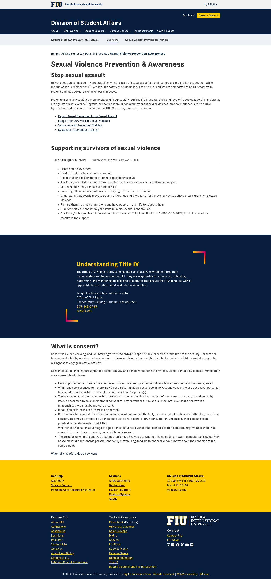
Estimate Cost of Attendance (69, 562)
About (113, 498)
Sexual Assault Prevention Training (80, 125)
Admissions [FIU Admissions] (58, 526)
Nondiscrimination (120, 558)
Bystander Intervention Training (78, 129)
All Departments (71, 53)
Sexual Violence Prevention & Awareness (77, 40)
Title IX (113, 562)
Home (55, 53)
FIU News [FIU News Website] (173, 540)
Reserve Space (118, 553)
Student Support (120, 489)
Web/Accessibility (187, 574)
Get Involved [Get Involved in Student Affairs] (117, 485)
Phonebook (116, 522)
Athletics (56, 549)
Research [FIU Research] (57, 540)
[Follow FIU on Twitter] (183, 544)
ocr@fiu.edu (84, 311)
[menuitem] (55, 31)
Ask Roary (188, 15)
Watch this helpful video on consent (74, 453)
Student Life (59, 544)
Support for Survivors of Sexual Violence (84, 121)
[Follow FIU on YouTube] (187, 544)
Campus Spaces (119, 494)
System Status (118, 549)
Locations (57, 535)
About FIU (57, 522)
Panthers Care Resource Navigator (73, 489)
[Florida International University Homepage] (93, 4)
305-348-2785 (87, 306)
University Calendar (121, 526)
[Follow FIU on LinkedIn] (173, 544)
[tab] (70, 160)
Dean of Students (96, 53)
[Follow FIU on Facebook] (178, 544)
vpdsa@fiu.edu (176, 489)
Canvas (114, 540)
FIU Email (115, 544)
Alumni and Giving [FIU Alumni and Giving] (62, 553)
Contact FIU (174, 535)
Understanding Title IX (108, 264)
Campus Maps (118, 531)
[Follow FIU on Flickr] (192, 544)
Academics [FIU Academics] (58, 531)
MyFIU (113, 535)
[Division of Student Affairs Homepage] (86, 23)
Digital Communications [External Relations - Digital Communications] (137, 574)
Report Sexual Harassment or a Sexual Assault (87, 116)
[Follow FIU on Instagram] (169, 544)
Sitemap (204, 574)
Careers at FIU (60, 558)
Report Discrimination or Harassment (133, 566)
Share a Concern (208, 15)
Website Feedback (163, 574)
